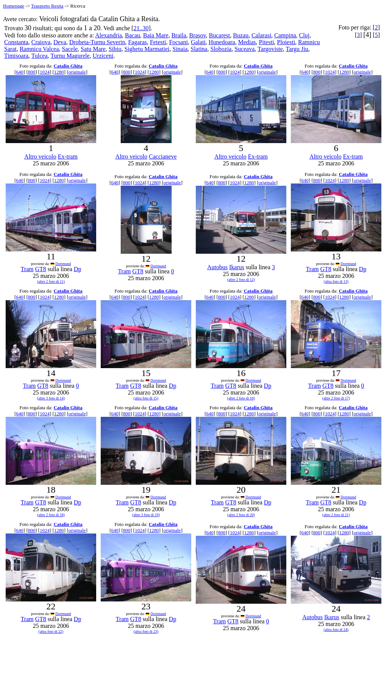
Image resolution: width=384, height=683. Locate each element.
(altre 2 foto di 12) (241, 280)
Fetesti (158, 42)
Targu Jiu (297, 49)
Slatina (198, 49)
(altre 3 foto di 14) (51, 398)
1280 (59, 72)
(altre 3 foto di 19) (146, 515)
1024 (44, 72)
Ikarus (236, 267)
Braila (178, 35)
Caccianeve (163, 156)
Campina (285, 35)
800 (31, 72)
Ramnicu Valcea (39, 49)
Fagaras (137, 42)
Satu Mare (93, 49)
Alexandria (108, 35)
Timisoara (16, 55)
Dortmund (63, 264)
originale (77, 72)
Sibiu (115, 49)
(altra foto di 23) (146, 631)
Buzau (241, 35)
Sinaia (179, 49)
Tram (27, 269)
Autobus (217, 267)
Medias (247, 42)
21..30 (141, 28)
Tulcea (39, 55)
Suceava (245, 49)
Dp (77, 269)
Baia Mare (155, 35)
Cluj (304, 35)
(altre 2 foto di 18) (51, 515)
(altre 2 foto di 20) (241, 515)
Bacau (132, 35)
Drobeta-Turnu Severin (97, 42)
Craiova (41, 42)
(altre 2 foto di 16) (241, 398)
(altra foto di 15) (146, 398)
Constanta (16, 42)
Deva (60, 42)
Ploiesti (286, 42)
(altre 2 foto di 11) (51, 281)
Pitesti (266, 42)
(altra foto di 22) (50, 631)
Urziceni (103, 55)
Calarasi (261, 35)
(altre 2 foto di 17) (336, 398)
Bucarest (219, 35)
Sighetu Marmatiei (147, 49)
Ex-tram (67, 156)
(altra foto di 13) (336, 281)
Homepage (13, 6)
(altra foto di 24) (336, 629)
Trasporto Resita (47, 6)
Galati (198, 42)
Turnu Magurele (70, 55)
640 (20, 72)
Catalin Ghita (68, 66)
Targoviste (270, 49)
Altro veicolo (40, 156)
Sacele (70, 49)
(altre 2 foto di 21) (336, 515)
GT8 (40, 269)
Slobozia (221, 49)
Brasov (197, 35)
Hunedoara (222, 42)
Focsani (178, 42)
